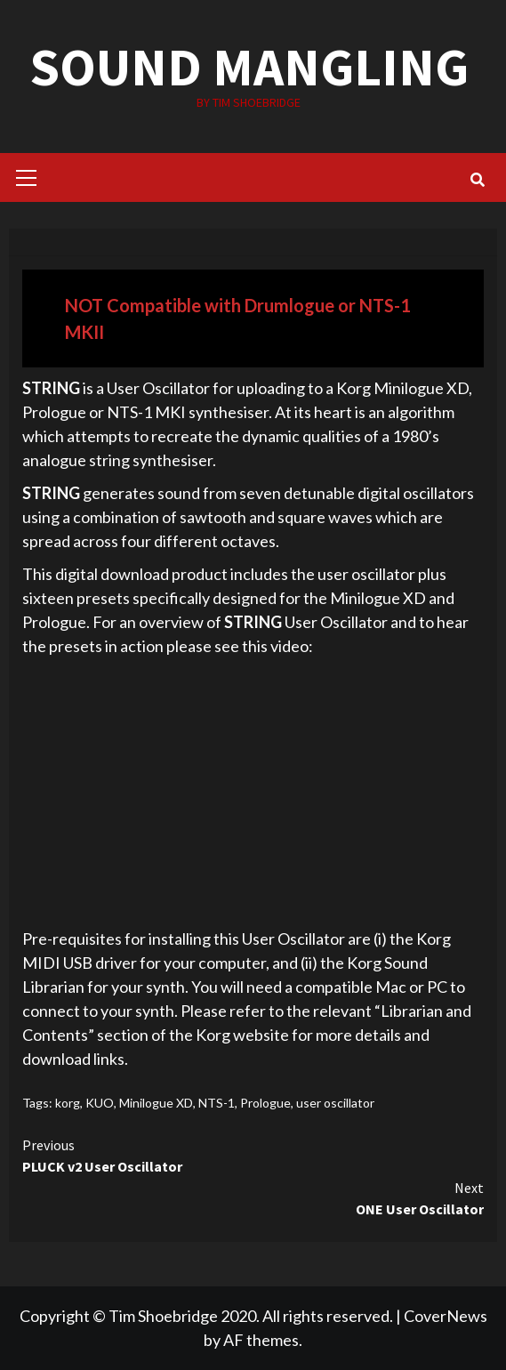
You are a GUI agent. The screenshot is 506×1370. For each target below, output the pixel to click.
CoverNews (445, 1316)
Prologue (265, 1102)
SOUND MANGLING (248, 66)
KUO (99, 1102)
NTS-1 (216, 1102)
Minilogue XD (156, 1102)
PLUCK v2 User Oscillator (253, 1154)
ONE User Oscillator (253, 1197)
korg (67, 1102)
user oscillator (335, 1102)
